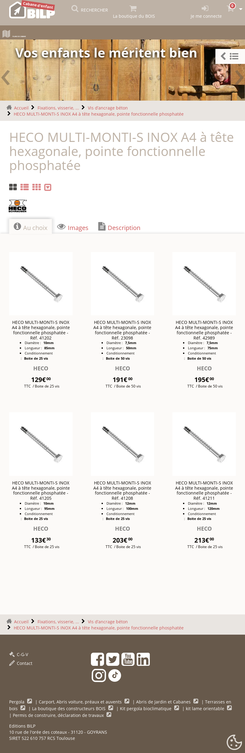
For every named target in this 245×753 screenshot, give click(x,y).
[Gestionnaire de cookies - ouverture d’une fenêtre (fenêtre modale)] (234, 742)
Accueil (21, 106)
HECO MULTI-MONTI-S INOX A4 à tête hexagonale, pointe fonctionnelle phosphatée (99, 113)
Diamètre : (33, 341)
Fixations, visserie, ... (58, 106)
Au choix (30, 226)
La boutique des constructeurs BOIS (69, 707)
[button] (230, 56)
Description (119, 226)
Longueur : (34, 346)
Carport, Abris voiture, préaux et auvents (81, 700)
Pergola (17, 700)
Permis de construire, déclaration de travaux (59, 714)
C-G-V (18, 653)
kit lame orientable (205, 707)
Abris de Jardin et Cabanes (164, 700)
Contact (20, 662)
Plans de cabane (29, 35)
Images (72, 226)
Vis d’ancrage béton (108, 106)
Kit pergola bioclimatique (146, 707)
